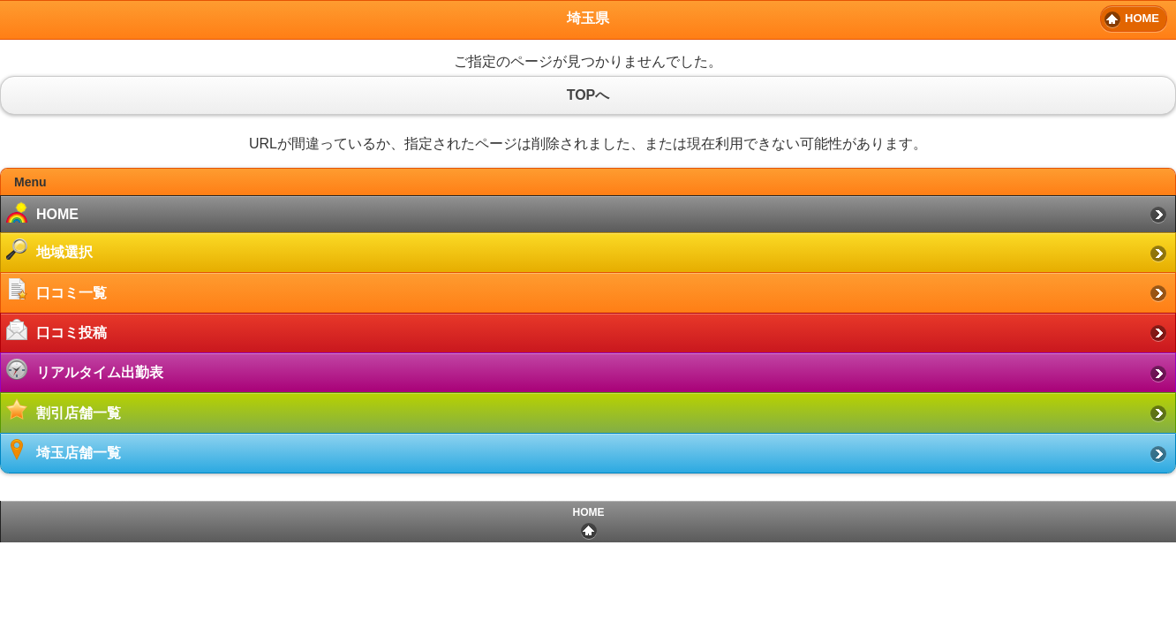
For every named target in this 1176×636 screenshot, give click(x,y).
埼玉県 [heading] (588, 18)
